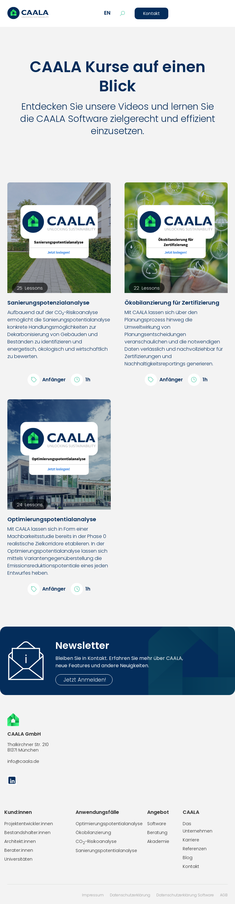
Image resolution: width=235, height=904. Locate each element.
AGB (224, 895)
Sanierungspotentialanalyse (106, 850)
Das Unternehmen (197, 827)
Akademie (158, 841)
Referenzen (195, 849)
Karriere (191, 840)
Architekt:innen (20, 841)
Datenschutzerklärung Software (185, 895)
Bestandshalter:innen (27, 832)
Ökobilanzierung (93, 832)
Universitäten (18, 859)
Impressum (93, 895)
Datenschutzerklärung (130, 895)
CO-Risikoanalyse (96, 841)
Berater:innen (18, 850)
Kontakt (151, 13)
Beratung (157, 832)
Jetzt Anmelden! (84, 679)
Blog (187, 858)
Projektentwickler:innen (28, 824)
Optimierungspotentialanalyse (109, 824)
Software (156, 824)
